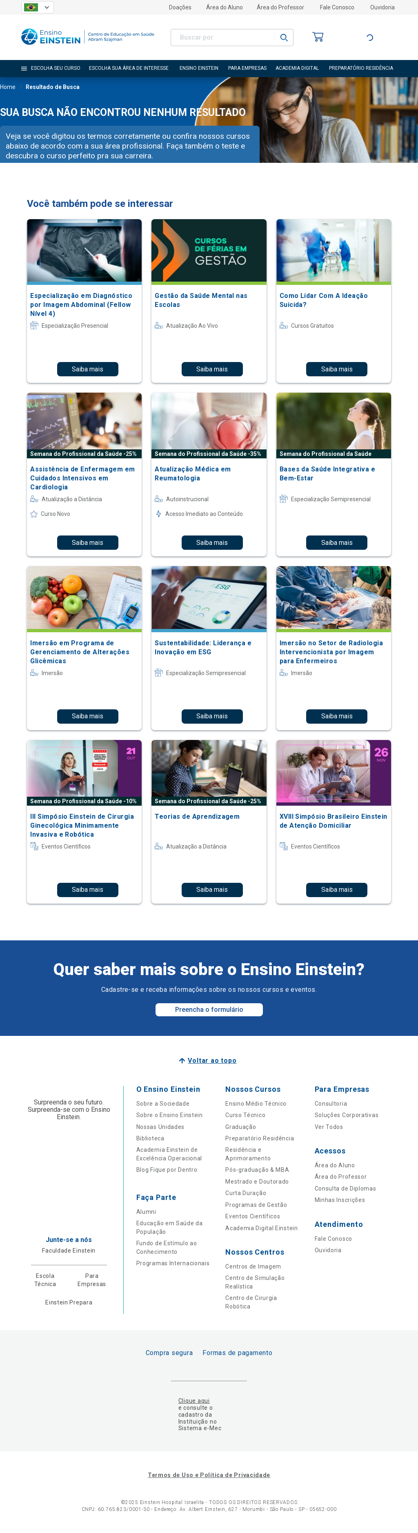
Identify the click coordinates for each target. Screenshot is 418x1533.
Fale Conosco (337, 7)
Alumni (146, 1212)
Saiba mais (87, 369)
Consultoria (331, 1103)
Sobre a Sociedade (163, 1103)
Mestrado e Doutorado (257, 1181)
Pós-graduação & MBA (257, 1169)
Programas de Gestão (256, 1205)
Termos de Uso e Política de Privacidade (209, 1475)
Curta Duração (245, 1193)
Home (8, 87)
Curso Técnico (245, 1115)
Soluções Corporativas (347, 1115)
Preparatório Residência (259, 1138)
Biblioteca (150, 1138)
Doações (180, 7)
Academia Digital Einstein (261, 1228)
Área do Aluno (224, 7)
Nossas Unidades (160, 1127)
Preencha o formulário (209, 1009)
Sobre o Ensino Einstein (169, 1115)
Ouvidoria (382, 7)
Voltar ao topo (212, 1060)
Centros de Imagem (253, 1266)
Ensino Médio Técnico (256, 1103)
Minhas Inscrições (340, 1200)
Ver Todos (329, 1127)
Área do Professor (280, 7)
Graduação (240, 1127)
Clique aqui (194, 1400)
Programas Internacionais (173, 1263)
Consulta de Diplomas (345, 1188)
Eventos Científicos (252, 1216)
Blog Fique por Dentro (167, 1169)
